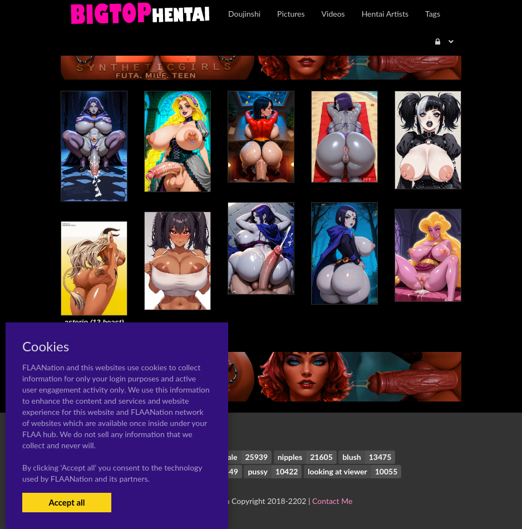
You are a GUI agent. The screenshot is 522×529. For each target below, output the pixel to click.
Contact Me (332, 501)
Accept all (66, 502)
